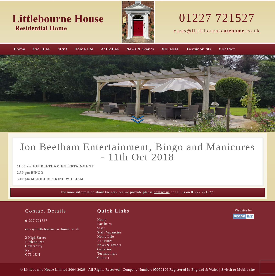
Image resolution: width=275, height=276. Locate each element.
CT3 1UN (32, 254)
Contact (227, 49)
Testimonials (198, 49)
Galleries (170, 49)
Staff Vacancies (109, 232)
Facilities (41, 49)
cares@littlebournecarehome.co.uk (217, 30)
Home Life (84, 49)
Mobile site (246, 269)
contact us (161, 192)
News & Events (140, 49)
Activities (110, 49)
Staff (62, 49)
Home (19, 49)
